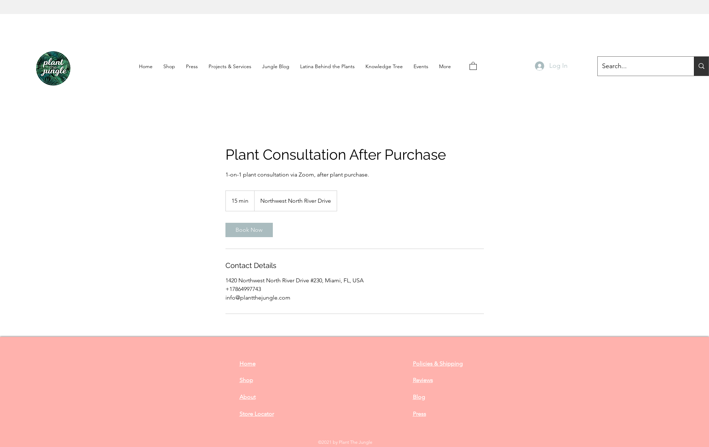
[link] (249, 230)
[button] (192, 66)
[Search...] (701, 66)
